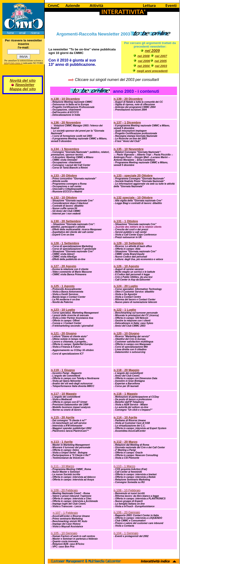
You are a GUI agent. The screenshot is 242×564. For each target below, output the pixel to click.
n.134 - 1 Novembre (65, 149)
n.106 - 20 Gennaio (127, 512)
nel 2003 (161, 66)
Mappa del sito (22, 89)
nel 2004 (144, 66)
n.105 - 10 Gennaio (64, 533)
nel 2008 (144, 56)
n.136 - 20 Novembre (66, 122)
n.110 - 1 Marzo (124, 466)
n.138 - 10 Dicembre (65, 99)
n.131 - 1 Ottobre (126, 221)
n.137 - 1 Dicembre (127, 122)
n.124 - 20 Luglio (126, 286)
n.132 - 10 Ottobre (64, 197)
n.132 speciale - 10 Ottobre (133, 197)
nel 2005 (161, 61)
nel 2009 (152, 51)
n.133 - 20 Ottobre (64, 175)
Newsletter (25, 85)
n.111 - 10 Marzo (62, 466)
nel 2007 (161, 56)
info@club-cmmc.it (13, 63)
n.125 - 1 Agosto (63, 286)
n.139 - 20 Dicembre (128, 99)
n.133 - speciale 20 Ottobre (133, 175)
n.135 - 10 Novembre (128, 149)
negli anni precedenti (152, 71)
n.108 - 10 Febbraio (127, 490)
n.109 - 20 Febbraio (64, 490)
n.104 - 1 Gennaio (126, 533)
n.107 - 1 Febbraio (65, 513)
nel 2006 (144, 61)
